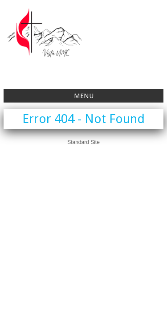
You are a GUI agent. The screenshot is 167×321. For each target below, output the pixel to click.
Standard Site (83, 142)
